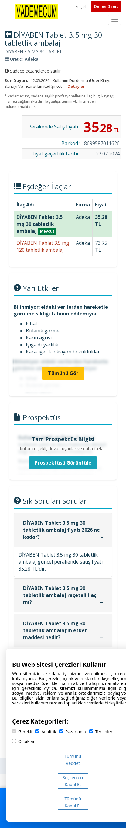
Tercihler (100, 731)
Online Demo (106, 6)
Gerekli (22, 731)
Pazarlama (72, 731)
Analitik (45, 731)
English (82, 6)
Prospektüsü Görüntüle (63, 462)
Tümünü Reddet (73, 759)
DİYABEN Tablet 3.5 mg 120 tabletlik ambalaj (42, 246)
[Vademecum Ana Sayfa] (36, 11)
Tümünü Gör (63, 373)
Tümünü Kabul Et (73, 802)
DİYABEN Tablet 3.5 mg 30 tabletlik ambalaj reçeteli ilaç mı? (59, 595)
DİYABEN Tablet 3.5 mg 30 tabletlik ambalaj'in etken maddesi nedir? (55, 630)
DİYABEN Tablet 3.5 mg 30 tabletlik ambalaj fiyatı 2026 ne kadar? (61, 530)
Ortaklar (23, 741)
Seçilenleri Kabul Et (73, 781)
